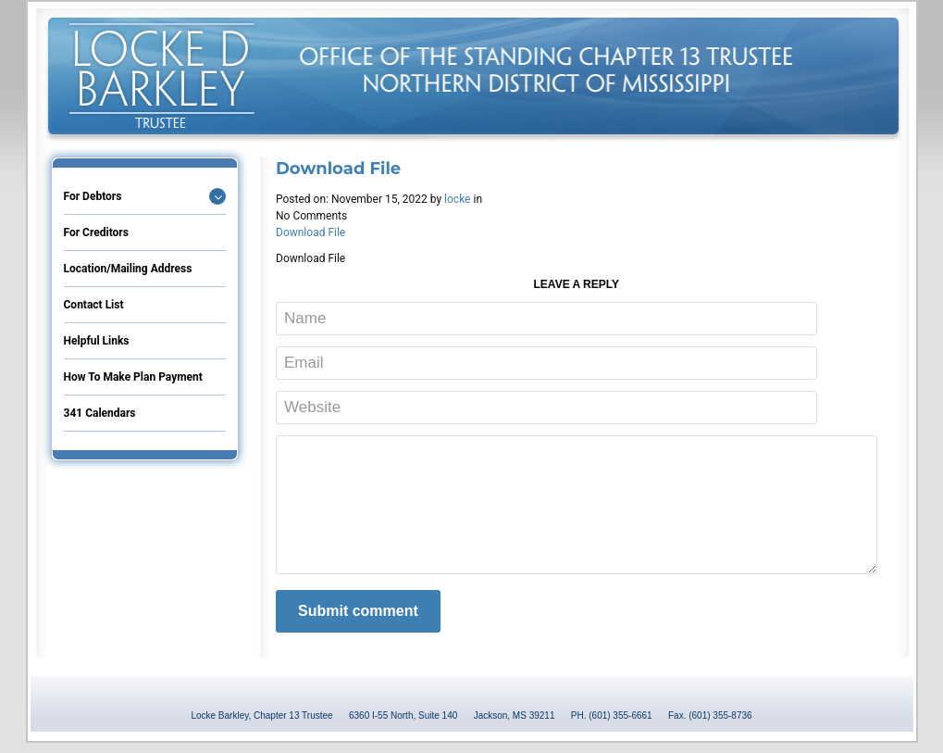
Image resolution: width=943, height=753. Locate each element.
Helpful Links (97, 340)
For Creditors (96, 232)
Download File (310, 232)
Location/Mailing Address (128, 268)
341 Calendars (100, 413)
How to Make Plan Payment (133, 376)
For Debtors (93, 196)
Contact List (94, 304)
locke (457, 199)
